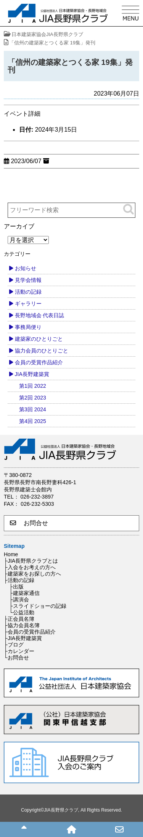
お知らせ (25, 268)
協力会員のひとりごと (41, 351)
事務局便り (28, 327)
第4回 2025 (32, 421)
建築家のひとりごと (39, 339)
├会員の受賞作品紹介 (30, 632)
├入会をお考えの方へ (30, 567)
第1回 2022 (32, 386)
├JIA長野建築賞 (23, 638)
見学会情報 (28, 280)
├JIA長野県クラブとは (31, 561)
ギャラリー (28, 304)
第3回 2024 (32, 409)
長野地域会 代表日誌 (39, 315)
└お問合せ (16, 657)
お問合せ (29, 523)
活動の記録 (28, 292)
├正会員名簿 (19, 619)
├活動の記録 (19, 580)
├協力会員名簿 (22, 625)
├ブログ (14, 645)
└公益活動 (21, 612)
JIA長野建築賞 (32, 374)
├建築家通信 (24, 593)
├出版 (16, 587)
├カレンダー (19, 651)
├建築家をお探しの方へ (32, 574)
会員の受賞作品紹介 (39, 362)
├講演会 (19, 599)
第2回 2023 (32, 398)
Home (11, 554)
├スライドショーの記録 (37, 606)
